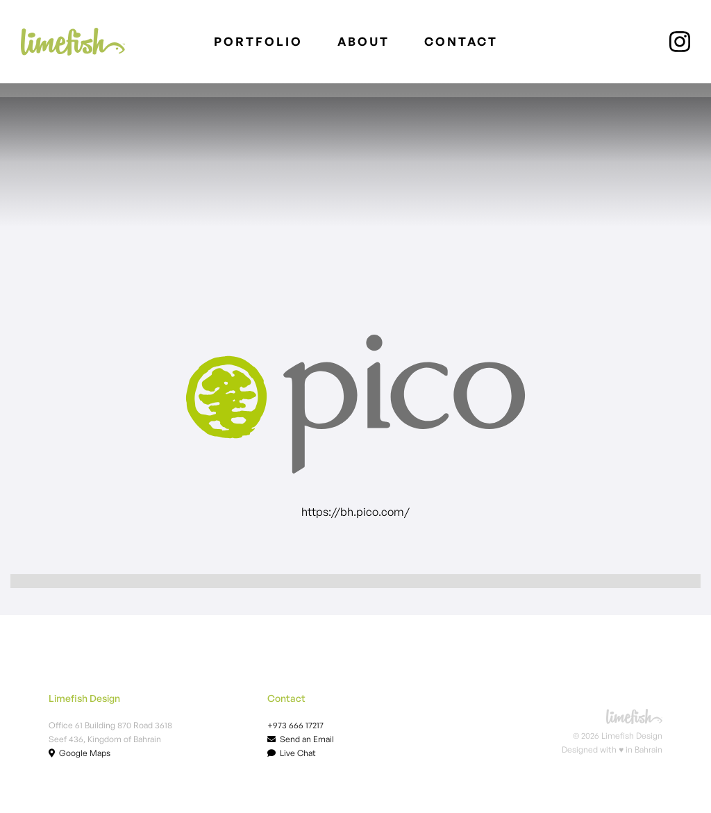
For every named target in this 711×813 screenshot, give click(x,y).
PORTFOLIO (258, 41)
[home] (73, 42)
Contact (461, 41)
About (363, 41)
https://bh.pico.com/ (355, 512)
